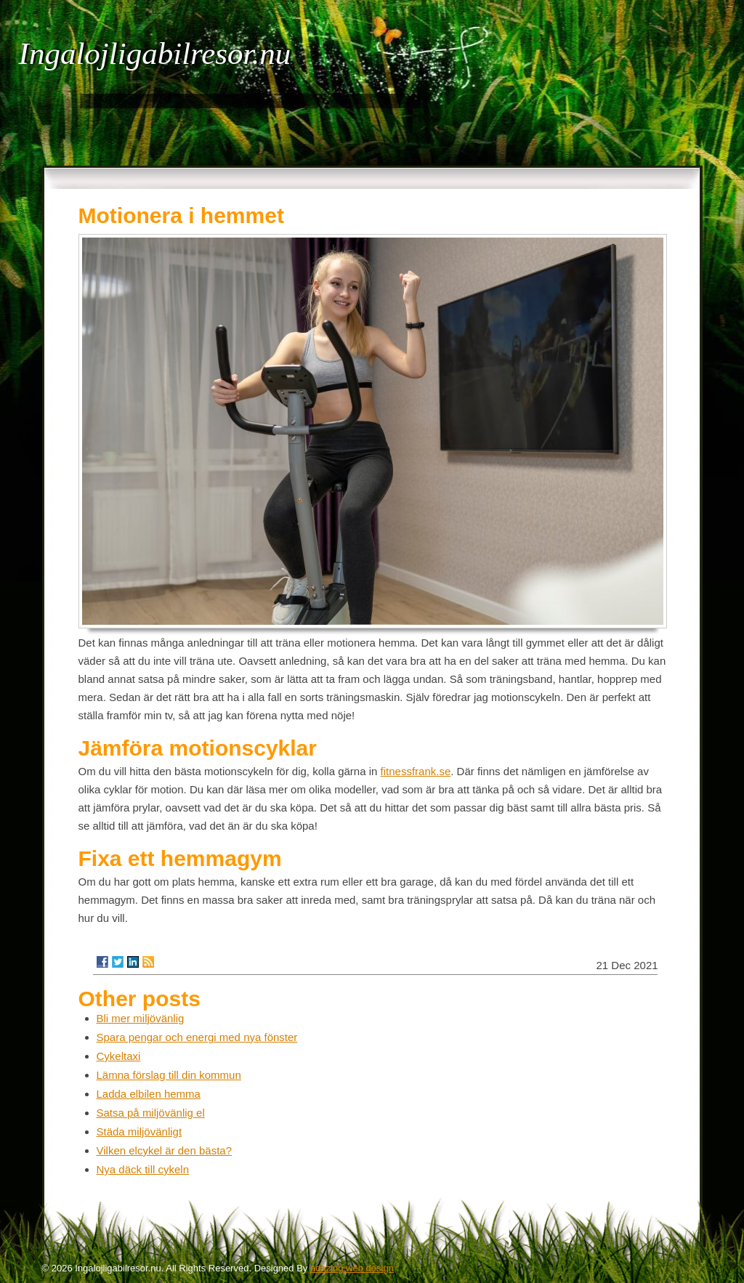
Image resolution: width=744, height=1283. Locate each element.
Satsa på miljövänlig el (151, 1112)
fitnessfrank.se (416, 771)
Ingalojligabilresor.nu (155, 53)
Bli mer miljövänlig (141, 1018)
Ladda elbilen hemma (149, 1094)
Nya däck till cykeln (143, 1169)
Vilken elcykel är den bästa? (164, 1150)
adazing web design (352, 1268)
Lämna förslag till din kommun (169, 1075)
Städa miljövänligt (139, 1131)
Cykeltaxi (119, 1056)
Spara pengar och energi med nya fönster (197, 1037)
